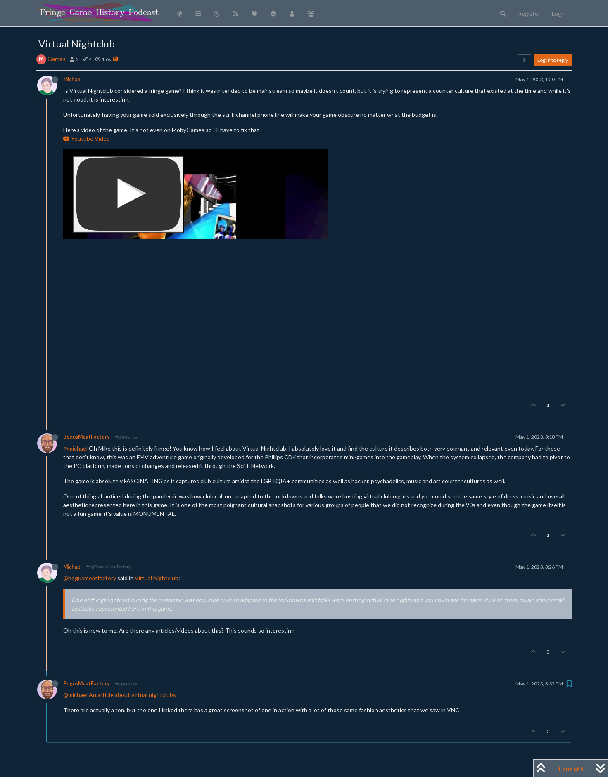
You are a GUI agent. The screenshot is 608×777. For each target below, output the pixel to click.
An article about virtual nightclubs (132, 694)
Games (57, 58)
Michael (72, 79)
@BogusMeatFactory (108, 566)
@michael (75, 448)
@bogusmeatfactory (89, 577)
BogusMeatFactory (86, 437)
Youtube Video (86, 138)
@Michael (126, 437)
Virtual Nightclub (156, 577)
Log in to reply (552, 60)
